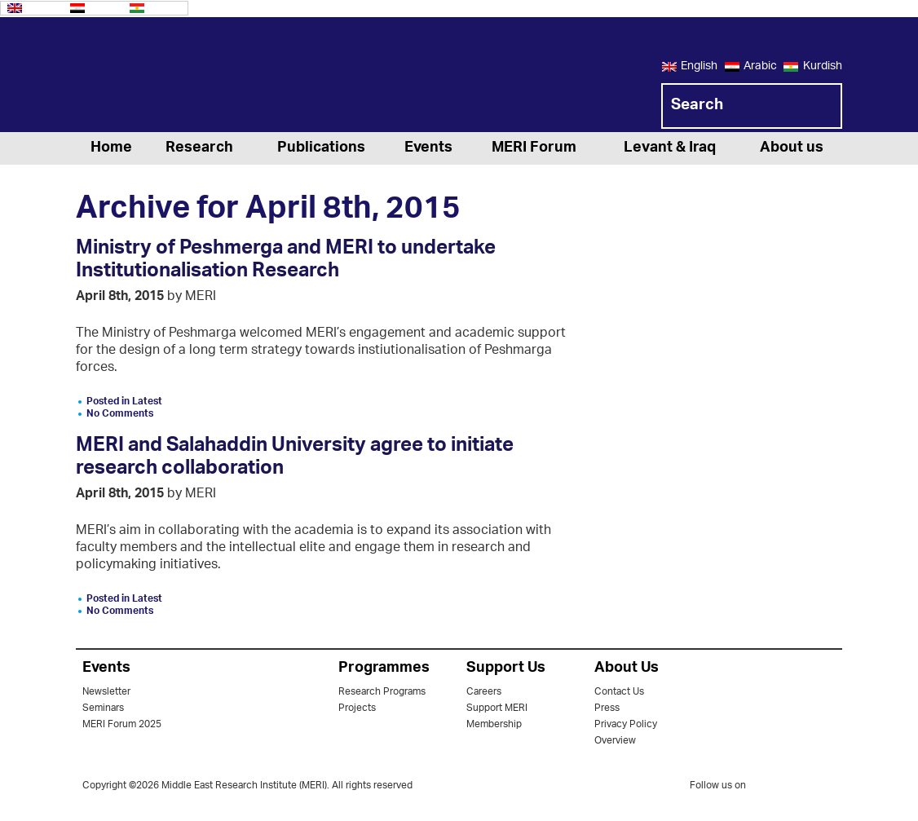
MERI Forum (534, 148)
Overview (615, 741)
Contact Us (619, 692)
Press (607, 708)
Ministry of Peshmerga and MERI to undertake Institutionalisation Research (286, 262)
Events (428, 148)
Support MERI (496, 708)
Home (111, 148)
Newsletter (106, 692)
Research (199, 148)
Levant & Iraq (670, 148)
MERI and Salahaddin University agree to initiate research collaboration (295, 459)
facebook (799, 788)
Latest (147, 402)
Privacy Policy (625, 724)
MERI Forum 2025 (121, 724)
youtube (831, 787)
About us (791, 148)
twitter (766, 788)
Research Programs (382, 692)
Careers (483, 692)
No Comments (119, 414)
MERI (141, 77)
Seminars (103, 708)
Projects (357, 708)
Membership (494, 724)
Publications (321, 148)
